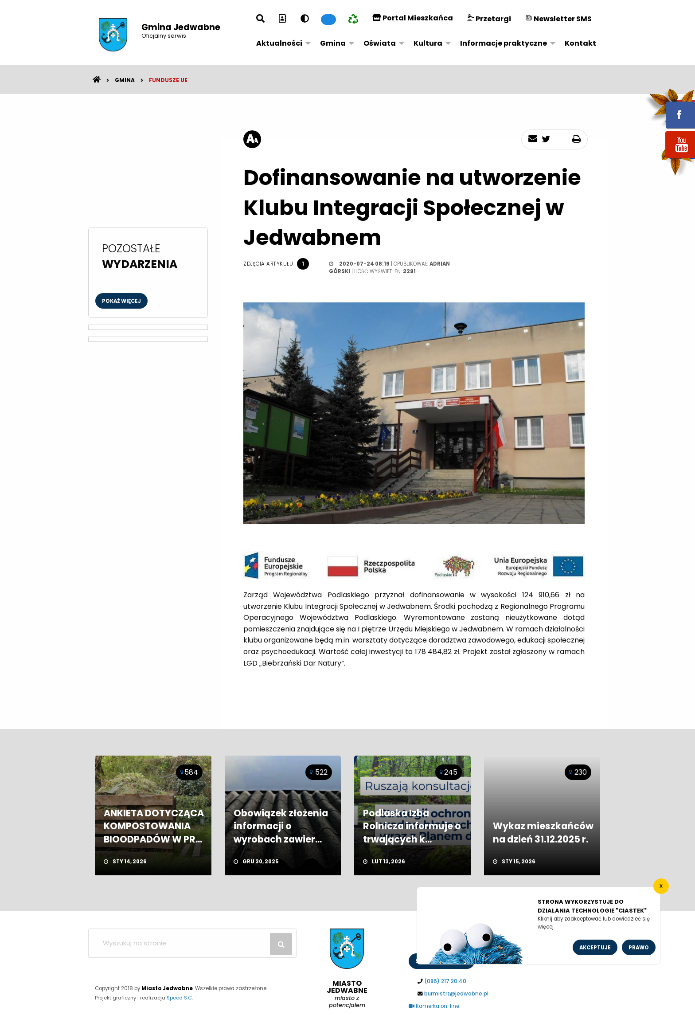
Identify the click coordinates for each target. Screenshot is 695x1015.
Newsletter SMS (558, 19)
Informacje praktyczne (503, 43)
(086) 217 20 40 (445, 981)
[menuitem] (281, 43)
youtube (669, 158)
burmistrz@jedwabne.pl (456, 993)
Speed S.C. (180, 997)
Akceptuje (595, 947)
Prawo (639, 947)
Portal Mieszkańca (412, 18)
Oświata (379, 43)
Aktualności (279, 43)
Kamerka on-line (434, 1006)
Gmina (333, 43)
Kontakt (580, 43)
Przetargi (489, 19)
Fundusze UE (168, 80)
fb (669, 109)
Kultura (428, 43)
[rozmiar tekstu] (252, 139)
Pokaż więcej (121, 301)
